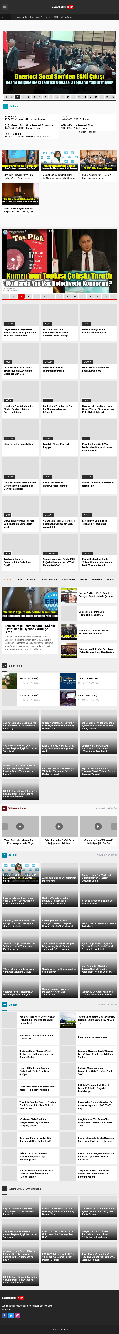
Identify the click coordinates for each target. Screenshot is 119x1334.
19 (107, 97)
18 (102, 97)
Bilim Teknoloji (49, 579)
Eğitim (47, 477)
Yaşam (48, 324)
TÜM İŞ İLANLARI (87, 132)
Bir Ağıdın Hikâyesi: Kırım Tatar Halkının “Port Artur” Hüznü (40, 17)
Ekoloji (48, 400)
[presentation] (6, 61)
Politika (87, 477)
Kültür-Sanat (51, 554)
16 (90, 97)
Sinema (48, 439)
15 (85, 97)
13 (74, 97)
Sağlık (87, 324)
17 (96, 97)
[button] (6, 97)
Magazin (48, 362)
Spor (8, 515)
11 (62, 97)
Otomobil (97, 579)
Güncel (87, 515)
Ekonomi (9, 324)
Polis (8, 362)
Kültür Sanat (68, 579)
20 (113, 97)
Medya (83, 579)
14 (79, 97)
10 (57, 97)
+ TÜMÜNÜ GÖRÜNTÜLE (106, 808)
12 (68, 97)
